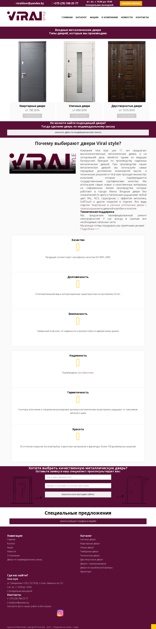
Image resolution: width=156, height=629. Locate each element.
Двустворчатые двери (91, 559)
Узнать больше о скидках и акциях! (78, 521)
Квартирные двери (90, 543)
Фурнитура (85, 571)
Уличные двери (88, 539)
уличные (115, 205)
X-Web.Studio (20, 627)
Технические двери (90, 555)
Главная (67, 17)
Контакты (142, 17)
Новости (127, 17)
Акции (94, 17)
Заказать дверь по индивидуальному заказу (78, 132)
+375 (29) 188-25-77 (18, 598)
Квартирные (99, 205)
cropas (75, 627)
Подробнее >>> (89, 229)
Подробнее (32, 115)
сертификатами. (86, 372)
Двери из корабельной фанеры (96, 567)
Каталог (81, 17)
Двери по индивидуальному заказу (24, 559)
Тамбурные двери (89, 551)
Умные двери (87, 547)
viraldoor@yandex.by (18, 602)
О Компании (109, 17)
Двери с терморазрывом (93, 563)
